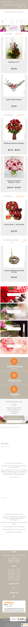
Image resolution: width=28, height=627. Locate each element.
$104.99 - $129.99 (14, 187)
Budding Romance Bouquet (14, 143)
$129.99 (14, 277)
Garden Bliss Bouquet (14, 99)
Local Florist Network (11, 626)
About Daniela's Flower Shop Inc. (11, 427)
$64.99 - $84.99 (14, 150)
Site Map (20, 626)
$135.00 (14, 69)
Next (25, 55)
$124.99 (14, 231)
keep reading (4, 443)
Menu (2, 23)
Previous (2, 55)
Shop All (18, 34)
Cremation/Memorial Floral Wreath (14, 271)
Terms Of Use (9, 624)
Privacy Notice (18, 624)
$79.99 (14, 106)
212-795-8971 (7, 2)
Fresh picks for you (14, 407)
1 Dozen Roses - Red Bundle (14, 224)
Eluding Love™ (14, 62)
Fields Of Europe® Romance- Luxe (14, 181)
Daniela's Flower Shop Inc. (14, 12)
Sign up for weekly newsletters (14, 417)
